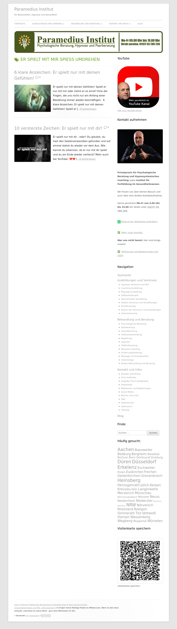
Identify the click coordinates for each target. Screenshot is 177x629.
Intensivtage (127, 360)
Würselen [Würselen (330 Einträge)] (155, 521)
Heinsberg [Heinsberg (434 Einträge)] (129, 480)
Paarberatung (128, 327)
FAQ (123, 399)
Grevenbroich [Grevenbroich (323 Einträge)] (151, 476)
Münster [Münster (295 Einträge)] (143, 496)
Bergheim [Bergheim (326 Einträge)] (139, 454)
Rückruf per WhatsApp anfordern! (139, 221)
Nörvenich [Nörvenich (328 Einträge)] (145, 505)
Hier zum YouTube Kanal (129, 110)
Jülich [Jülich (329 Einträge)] (145, 485)
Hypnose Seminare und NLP (135, 284)
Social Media (127, 392)
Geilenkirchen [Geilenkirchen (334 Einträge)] (129, 476)
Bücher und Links (130, 395)
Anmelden (46, 616)
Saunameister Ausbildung (134, 299)
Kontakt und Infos (119, 24)
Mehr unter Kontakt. (132, 232)
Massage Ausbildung (131, 292)
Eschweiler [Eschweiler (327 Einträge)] (146, 468)
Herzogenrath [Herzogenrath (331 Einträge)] (128, 485)
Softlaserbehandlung (131, 334)
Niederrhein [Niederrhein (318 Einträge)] (126, 501)
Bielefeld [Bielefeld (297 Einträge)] (153, 454)
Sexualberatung (129, 331)
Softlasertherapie (130, 295)
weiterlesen (89, 109)
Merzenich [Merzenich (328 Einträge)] (125, 493)
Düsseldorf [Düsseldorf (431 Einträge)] (144, 461)
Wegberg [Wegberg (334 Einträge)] (124, 521)
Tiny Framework (32, 616)
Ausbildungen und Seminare (47, 24)
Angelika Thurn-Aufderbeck (134, 381)
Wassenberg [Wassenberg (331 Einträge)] (140, 517)
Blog (140, 24)
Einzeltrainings (128, 306)
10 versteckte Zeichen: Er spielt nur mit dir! (58, 128)
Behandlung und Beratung (85, 24)
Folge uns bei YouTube (77, 605)
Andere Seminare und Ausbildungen (139, 302)
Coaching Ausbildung (131, 288)
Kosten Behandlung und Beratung (138, 363)
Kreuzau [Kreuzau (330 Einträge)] (124, 489)
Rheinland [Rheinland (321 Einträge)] (125, 509)
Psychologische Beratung (133, 324)
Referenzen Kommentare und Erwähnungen (48, 605)
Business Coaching (130, 349)
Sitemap (125, 410)
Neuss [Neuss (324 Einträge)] (155, 497)
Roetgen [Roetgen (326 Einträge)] (140, 509)
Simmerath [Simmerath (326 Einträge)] (126, 513)
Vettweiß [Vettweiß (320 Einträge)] (149, 513)
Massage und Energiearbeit (135, 356)
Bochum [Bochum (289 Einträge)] (122, 457)
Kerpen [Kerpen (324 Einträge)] (155, 485)
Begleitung (126, 338)
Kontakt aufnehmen (131, 374)
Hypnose (125, 342)
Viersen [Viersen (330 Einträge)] (123, 517)
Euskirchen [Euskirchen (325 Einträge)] (134, 472)
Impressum (126, 406)
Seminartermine (129, 313)
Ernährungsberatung (131, 352)
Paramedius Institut (33, 9)
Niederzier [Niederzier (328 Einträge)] (144, 501)
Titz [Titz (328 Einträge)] (138, 513)
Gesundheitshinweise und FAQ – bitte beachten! (34, 608)
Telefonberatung (129, 345)
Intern (16, 605)
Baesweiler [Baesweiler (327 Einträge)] (144, 450)
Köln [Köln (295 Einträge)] (134, 489)
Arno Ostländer (128, 377)
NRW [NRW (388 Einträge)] (131, 505)
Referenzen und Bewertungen (136, 388)
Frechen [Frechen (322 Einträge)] (150, 472)
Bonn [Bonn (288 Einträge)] (132, 457)
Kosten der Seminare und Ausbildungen (141, 310)
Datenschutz (127, 403)
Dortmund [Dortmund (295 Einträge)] (143, 457)
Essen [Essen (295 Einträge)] (121, 472)
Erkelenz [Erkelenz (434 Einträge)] (127, 467)
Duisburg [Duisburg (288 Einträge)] (157, 457)
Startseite (19, 24)
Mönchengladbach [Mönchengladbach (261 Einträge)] (127, 497)
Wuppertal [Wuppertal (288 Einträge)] (140, 521)
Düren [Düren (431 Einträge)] (124, 461)
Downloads (126, 384)
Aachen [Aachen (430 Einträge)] (125, 449)
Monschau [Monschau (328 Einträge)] (143, 493)
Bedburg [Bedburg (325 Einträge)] (124, 454)
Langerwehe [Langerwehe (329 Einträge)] (148, 489)
